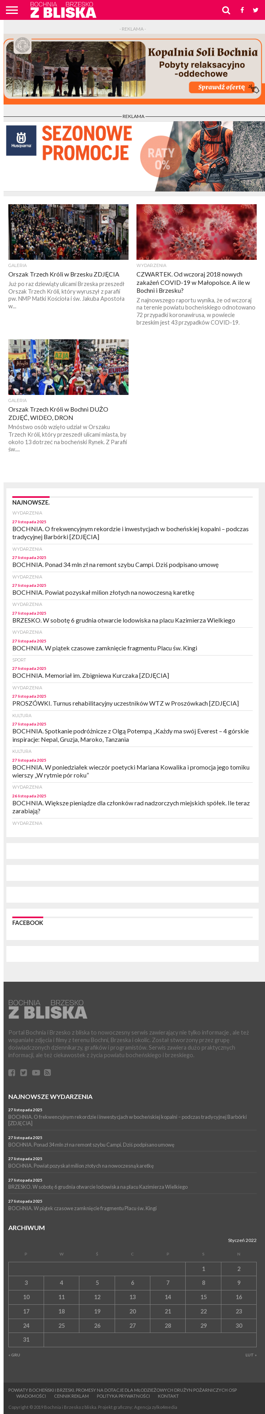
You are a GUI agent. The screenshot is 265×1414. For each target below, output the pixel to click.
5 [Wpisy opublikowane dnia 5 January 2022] (97, 1282)
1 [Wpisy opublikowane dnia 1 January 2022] (203, 1268)
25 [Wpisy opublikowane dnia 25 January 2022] (61, 1325)
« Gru (14, 1354)
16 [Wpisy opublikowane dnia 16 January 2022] (239, 1297)
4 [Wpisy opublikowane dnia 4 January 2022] (61, 1282)
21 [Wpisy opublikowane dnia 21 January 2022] (168, 1311)
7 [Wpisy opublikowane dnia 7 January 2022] (167, 1282)
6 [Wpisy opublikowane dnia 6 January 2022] (132, 1282)
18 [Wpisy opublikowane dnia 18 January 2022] (61, 1311)
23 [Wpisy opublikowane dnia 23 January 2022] (239, 1311)
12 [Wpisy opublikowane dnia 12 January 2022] (97, 1297)
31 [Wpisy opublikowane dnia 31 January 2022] (26, 1339)
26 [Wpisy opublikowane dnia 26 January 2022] (97, 1325)
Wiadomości (31, 1396)
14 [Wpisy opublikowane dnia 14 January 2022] (168, 1297)
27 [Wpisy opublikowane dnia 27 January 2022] (132, 1325)
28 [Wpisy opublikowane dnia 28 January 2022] (168, 1325)
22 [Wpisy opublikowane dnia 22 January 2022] (203, 1311)
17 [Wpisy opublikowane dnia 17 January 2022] (26, 1311)
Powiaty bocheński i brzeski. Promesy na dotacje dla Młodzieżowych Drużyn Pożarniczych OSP (122, 1390)
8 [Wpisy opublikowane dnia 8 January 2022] (203, 1282)
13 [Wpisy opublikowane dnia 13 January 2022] (132, 1297)
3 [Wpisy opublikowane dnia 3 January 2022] (26, 1282)
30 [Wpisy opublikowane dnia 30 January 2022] (239, 1325)
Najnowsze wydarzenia (50, 1096)
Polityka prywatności (123, 1396)
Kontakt (168, 1396)
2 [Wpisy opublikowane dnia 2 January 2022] (238, 1268)
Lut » (251, 1354)
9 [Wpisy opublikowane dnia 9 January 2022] (238, 1282)
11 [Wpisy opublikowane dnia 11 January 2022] (61, 1297)
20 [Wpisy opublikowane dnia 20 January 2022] (132, 1311)
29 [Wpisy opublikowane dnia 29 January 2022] (203, 1325)
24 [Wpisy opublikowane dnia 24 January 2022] (26, 1325)
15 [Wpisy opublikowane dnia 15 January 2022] (203, 1297)
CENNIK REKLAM (71, 1396)
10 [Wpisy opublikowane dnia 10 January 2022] (26, 1297)
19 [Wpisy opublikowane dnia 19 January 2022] (97, 1311)
